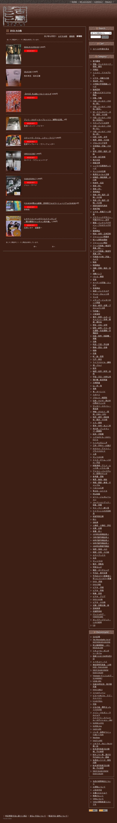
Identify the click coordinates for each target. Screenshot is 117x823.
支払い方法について (38, 816)
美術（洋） (97, 189)
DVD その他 (16, 31)
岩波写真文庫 (98, 516)
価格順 (72, 36)
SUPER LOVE (98, 723)
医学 (94, 368)
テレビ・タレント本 (101, 294)
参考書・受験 (98, 476)
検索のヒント (98, 796)
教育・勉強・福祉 (100, 479)
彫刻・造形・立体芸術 (102, 234)
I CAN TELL (97, 701)
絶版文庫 (96, 163)
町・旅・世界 (98, 356)
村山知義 (96, 494)
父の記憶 (96, 637)
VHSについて (98, 799)
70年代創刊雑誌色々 (101, 537)
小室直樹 (96, 314)
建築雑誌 (96, 231)
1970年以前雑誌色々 (101, 534)
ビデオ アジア (99, 596)
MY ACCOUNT (86, 2)
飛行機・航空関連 (100, 380)
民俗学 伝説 (98, 183)
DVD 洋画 (97, 584)
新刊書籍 (96, 61)
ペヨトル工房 (98, 488)
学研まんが (97, 567)
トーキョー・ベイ (100, 662)
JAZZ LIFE (97, 729)
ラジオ (95, 297)
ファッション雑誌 (100, 243)
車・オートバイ (99, 392)
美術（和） (97, 186)
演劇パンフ (97, 274)
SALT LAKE (97, 740)
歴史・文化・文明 (100, 325)
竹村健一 (96, 311)
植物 (94, 350)
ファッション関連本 (101, 237)
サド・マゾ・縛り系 (101, 508)
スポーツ (96, 395)
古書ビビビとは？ (100, 793)
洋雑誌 (95, 69)
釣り (94, 519)
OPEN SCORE (29, 154)
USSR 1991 (97, 681)
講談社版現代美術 (100, 206)
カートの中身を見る (101, 49)
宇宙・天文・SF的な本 (102, 377)
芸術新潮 (96, 608)
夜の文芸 (96, 160)
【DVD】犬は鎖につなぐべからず (37, 94)
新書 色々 (97, 531)
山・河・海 (97, 386)
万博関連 (96, 383)
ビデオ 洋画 (98, 587)
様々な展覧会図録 (100, 240)
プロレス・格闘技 (100, 398)
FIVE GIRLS (97, 690)
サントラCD (98, 561)
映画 (94, 262)
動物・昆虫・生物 (100, 347)
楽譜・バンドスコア (101, 291)
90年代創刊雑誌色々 (101, 543)
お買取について (99, 787)
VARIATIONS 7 (30, 179)
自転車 (95, 522)
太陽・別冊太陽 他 (101, 605)
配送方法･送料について (58, 816)
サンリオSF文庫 (99, 171)
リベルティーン (99, 693)
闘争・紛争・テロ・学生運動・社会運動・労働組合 (102, 330)
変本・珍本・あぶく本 (102, 426)
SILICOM (27, 72)
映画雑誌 (96, 265)
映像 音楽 (97, 593)
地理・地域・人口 (100, 549)
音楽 (94, 279)
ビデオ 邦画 (98, 590)
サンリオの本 (98, 457)
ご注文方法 (97, 790)
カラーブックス (99, 555)
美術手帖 (96, 209)
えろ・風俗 (97, 423)
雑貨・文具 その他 (101, 552)
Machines (96, 737)
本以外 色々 (98, 81)
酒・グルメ (97, 365)
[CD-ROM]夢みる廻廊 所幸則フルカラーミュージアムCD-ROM (50, 203)
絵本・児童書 (98, 434)
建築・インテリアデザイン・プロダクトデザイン (102, 225)
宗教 (94, 341)
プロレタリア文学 (100, 143)
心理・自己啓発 (99, 157)
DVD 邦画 (97, 581)
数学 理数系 (98, 564)
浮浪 (94, 704)
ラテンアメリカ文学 (101, 123)
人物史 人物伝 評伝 (102, 525)
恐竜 (94, 353)
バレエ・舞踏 (98, 276)
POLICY (108, 2)
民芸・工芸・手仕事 (101, 344)
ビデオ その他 (99, 602)
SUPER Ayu (97, 726)
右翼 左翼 (97, 528)
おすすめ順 (62, 36)
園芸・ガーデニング (101, 570)
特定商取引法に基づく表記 (16, 816)
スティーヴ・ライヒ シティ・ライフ (39, 138)
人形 (94, 454)
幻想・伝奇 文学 (100, 137)
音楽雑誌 (96, 288)
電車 (94, 389)
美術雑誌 (96, 192)
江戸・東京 (97, 359)
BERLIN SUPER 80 (31, 47)
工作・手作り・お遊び (102, 445)
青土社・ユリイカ (100, 491)
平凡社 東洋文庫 (100, 573)
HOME (74, 2)
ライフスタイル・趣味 (102, 362)
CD (94, 625)
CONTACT (98, 2)
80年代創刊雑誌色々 (101, 540)
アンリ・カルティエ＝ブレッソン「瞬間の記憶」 (44, 120)
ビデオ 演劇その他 (101, 78)
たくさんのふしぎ (100, 443)
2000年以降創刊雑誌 (101, 546)
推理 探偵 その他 (101, 140)
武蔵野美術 (97, 611)
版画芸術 (96, 89)
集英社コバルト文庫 (101, 174)
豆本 (94, 558)
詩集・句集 (97, 98)
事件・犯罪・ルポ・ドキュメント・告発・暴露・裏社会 (102, 319)
